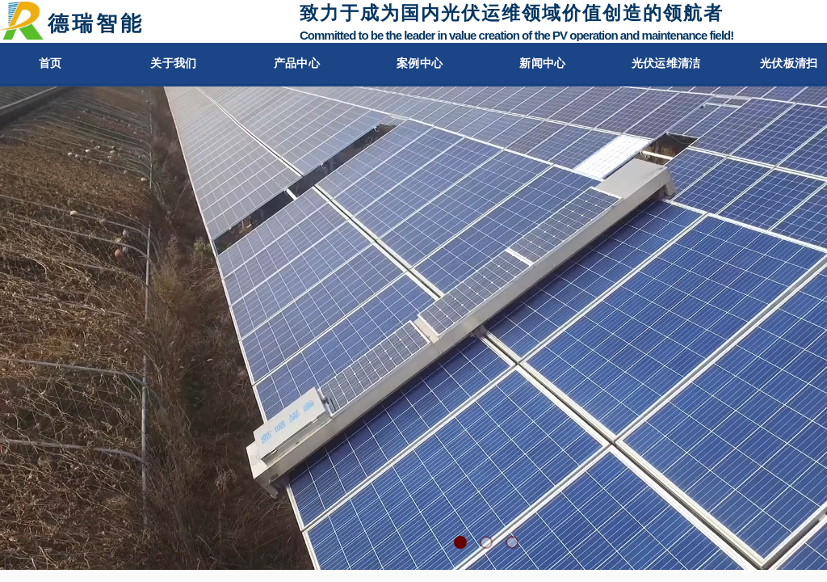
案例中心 (418, 63)
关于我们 (167, 63)
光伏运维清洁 (669, 63)
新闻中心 (543, 63)
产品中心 (293, 63)
